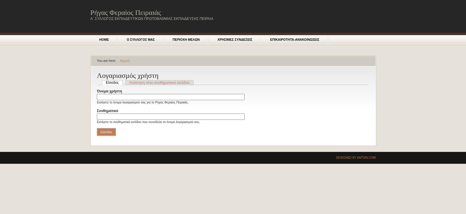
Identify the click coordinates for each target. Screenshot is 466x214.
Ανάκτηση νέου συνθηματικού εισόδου (159, 83)
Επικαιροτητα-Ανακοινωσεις (294, 39)
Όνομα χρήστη (111, 91)
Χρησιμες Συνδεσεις (235, 39)
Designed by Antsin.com (356, 157)
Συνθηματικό (109, 111)
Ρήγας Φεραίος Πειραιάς (125, 12)
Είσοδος (114, 83)
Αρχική (125, 60)
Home (104, 39)
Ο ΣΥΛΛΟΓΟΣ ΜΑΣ (141, 39)
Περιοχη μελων (186, 39)
